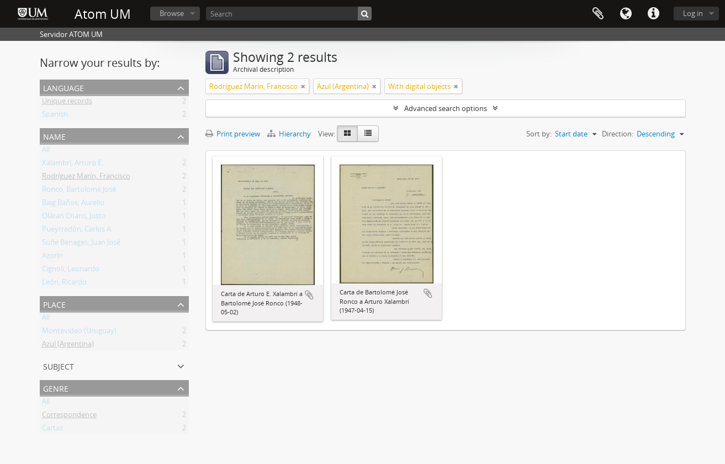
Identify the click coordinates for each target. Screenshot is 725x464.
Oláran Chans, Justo (74, 218)
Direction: (617, 134)
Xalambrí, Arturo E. (72, 165)
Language (625, 14)
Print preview (232, 134)
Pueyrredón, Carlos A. (77, 231)
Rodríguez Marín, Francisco (86, 178)
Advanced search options (445, 108)
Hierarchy (290, 134)
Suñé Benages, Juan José (81, 244)
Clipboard (598, 14)
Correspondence (69, 416)
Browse (172, 13)
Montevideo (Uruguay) (79, 333)
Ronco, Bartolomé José (79, 191)
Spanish (55, 116)
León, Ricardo (64, 284)
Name (54, 135)
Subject (58, 365)
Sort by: (539, 134)
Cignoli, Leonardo (70, 271)
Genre (55, 387)
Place (54, 303)
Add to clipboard (309, 294)
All (46, 151)
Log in (693, 13)
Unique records (67, 103)
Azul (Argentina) (68, 346)
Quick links (653, 14)
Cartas (52, 430)
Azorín (52, 257)
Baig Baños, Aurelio (73, 204)
